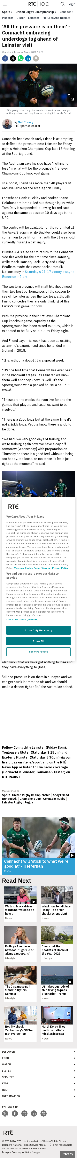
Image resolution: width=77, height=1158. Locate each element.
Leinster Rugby (12, 802)
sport (6, 12)
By (23, 122)
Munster (7, 18)
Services (8, 1077)
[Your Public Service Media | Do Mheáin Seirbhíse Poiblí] (8, 1132)
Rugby (28, 802)
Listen (6, 1070)
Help (5, 1089)
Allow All (38, 640)
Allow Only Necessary (38, 630)
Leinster (33, 18)
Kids (5, 1083)
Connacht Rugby (54, 799)
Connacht (66, 12)
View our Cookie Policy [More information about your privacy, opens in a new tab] (27, 567)
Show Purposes (38, 651)
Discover (8, 1051)
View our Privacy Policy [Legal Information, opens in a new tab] (54, 567)
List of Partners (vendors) (22, 619)
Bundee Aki (9, 799)
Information (11, 1096)
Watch (6, 1064)
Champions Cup (30, 799)
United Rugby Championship (35, 12)
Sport (6, 795)
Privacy (67, 1154)
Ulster (20, 18)
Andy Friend (61, 795)
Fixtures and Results (56, 18)
